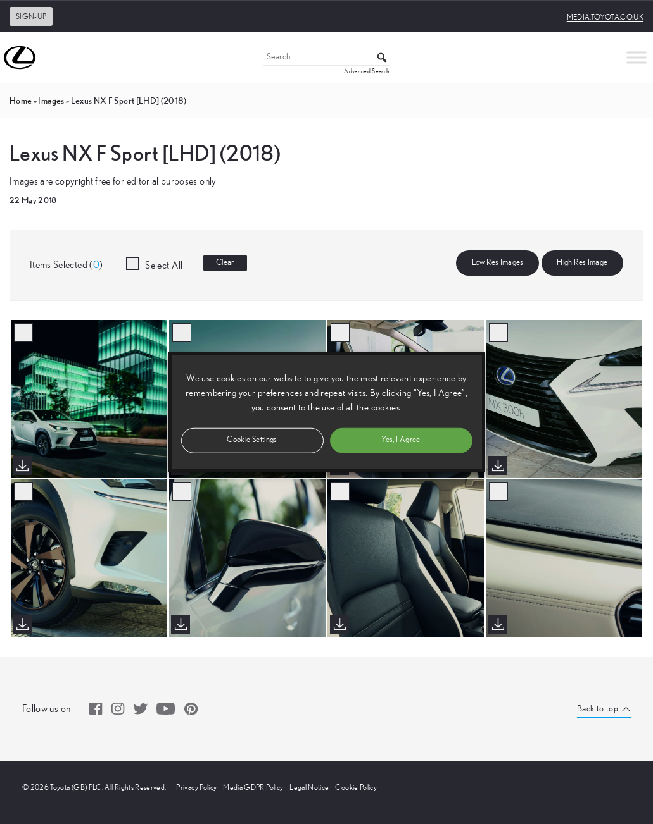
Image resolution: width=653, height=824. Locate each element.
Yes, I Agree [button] (400, 440)
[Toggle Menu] (636, 57)
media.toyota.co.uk (605, 17)
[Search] (326, 58)
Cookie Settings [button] (252, 440)
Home (21, 100)
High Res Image (582, 263)
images (51, 100)
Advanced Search (367, 71)
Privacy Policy (196, 787)
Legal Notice (309, 787)
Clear (225, 263)
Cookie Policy (356, 787)
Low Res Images (498, 263)
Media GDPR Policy (253, 787)
